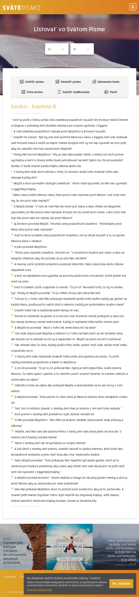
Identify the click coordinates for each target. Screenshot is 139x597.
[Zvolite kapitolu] (82, 49)
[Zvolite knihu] (57, 49)
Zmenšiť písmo (68, 81)
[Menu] (132, 7)
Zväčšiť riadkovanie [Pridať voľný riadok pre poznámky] (74, 92)
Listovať (10, 576)
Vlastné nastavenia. (39, 589)
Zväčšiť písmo (32, 81)
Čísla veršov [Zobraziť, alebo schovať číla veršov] (32, 92)
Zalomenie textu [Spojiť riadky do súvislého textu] (105, 81)
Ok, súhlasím (121, 583)
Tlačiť (111, 92)
